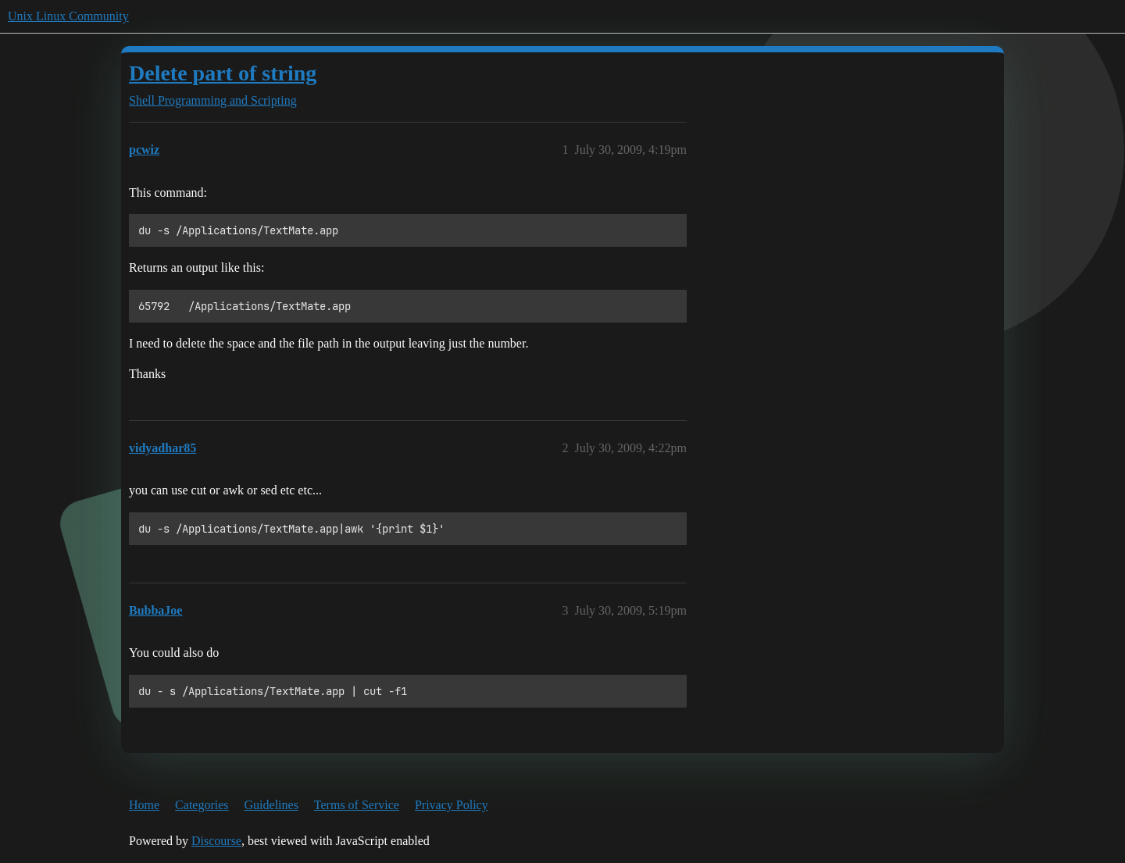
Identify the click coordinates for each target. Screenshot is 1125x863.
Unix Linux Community (68, 16)
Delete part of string (222, 73)
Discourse (216, 840)
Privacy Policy (451, 804)
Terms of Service (356, 804)
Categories (201, 804)
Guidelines (271, 804)
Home (144, 804)
